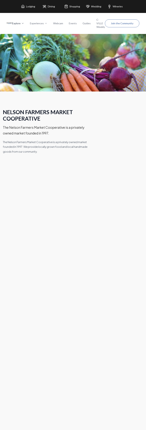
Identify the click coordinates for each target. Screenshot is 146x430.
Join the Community (122, 23)
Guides (87, 23)
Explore (18, 23)
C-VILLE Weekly (100, 23)
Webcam (58, 23)
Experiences (38, 23)
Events (73, 23)
